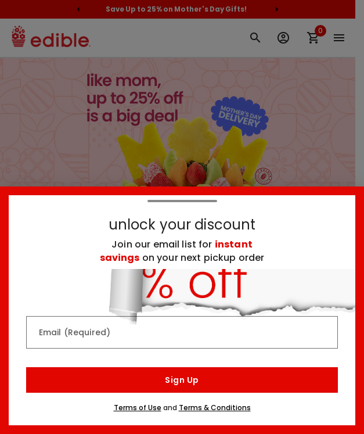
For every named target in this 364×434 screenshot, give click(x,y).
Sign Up (182, 380)
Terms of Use (137, 408)
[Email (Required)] (182, 332)
